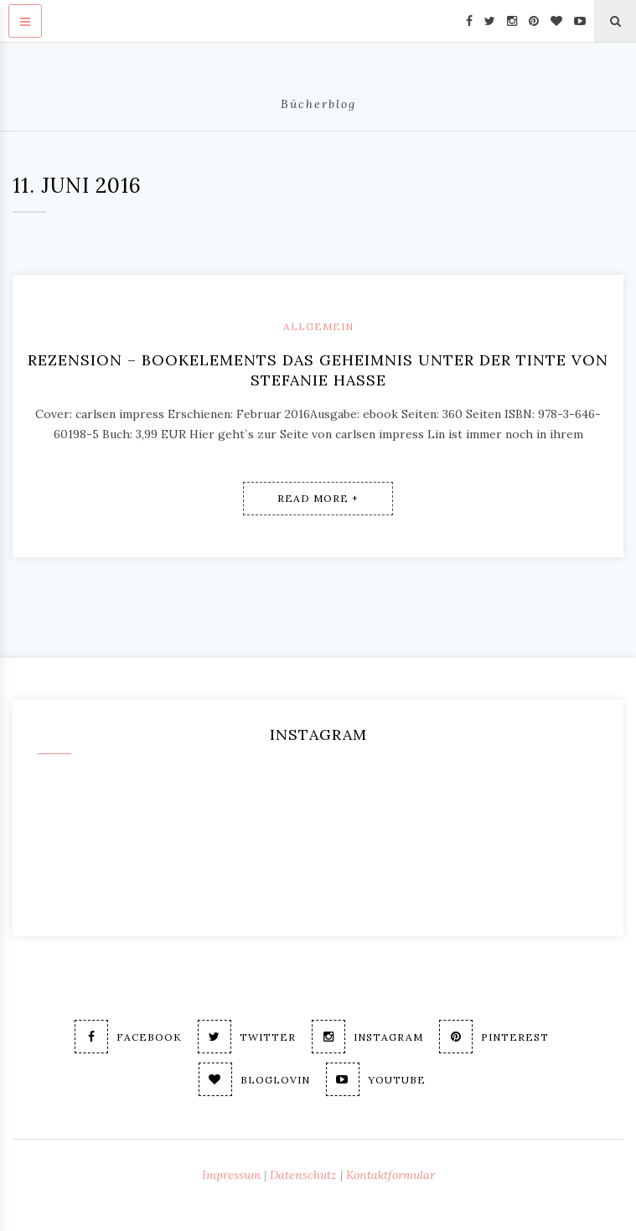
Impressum (231, 1174)
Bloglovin (254, 1079)
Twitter (247, 1036)
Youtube (376, 1079)
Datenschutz (303, 1174)
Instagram (367, 1036)
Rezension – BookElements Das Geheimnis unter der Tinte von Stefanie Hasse (318, 370)
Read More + (318, 498)
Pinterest (494, 1036)
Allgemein (318, 326)
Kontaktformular (390, 1174)
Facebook (128, 1036)
